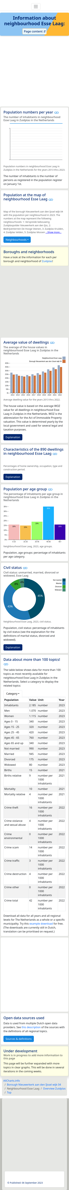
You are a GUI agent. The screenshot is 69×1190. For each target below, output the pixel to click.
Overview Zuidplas (54, 1088)
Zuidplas (47, 261)
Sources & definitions (19, 1039)
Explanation (13, 437)
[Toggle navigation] (35, 6)
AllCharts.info (11, 1080)
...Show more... (53, 232)
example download (41, 923)
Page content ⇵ (34, 31)
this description (31, 1027)
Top (9, 1092)
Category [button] (11, 693)
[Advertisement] (34, 71)
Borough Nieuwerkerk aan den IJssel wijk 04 (34, 1084)
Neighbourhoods (16, 239)
